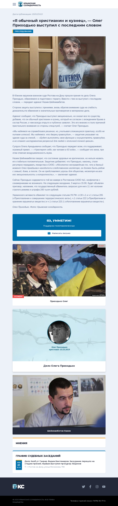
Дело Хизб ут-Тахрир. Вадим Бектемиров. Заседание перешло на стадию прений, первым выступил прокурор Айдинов (59, 462)
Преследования (23, 31)
